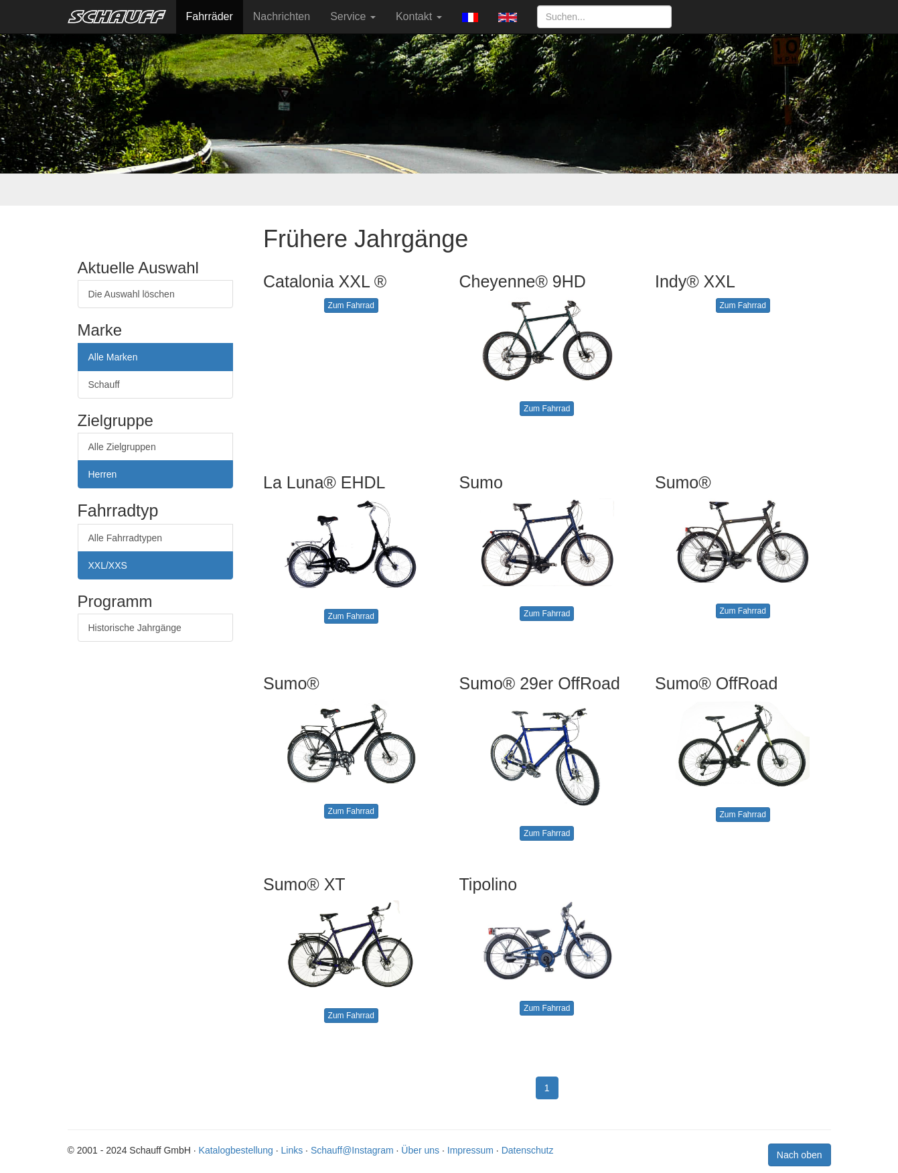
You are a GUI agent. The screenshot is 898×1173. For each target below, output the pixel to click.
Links (292, 1150)
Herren (102, 474)
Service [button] (353, 16)
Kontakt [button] (419, 16)
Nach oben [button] (799, 1155)
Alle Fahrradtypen (125, 538)
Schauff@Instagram (352, 1150)
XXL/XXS (107, 565)
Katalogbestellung (236, 1150)
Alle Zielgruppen (122, 446)
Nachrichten (281, 16)
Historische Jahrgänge (134, 627)
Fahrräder (209, 16)
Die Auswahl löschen (131, 294)
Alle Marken (113, 357)
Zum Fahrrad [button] (351, 305)
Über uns (420, 1150)
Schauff (104, 384)
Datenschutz (528, 1150)
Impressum (470, 1150)
